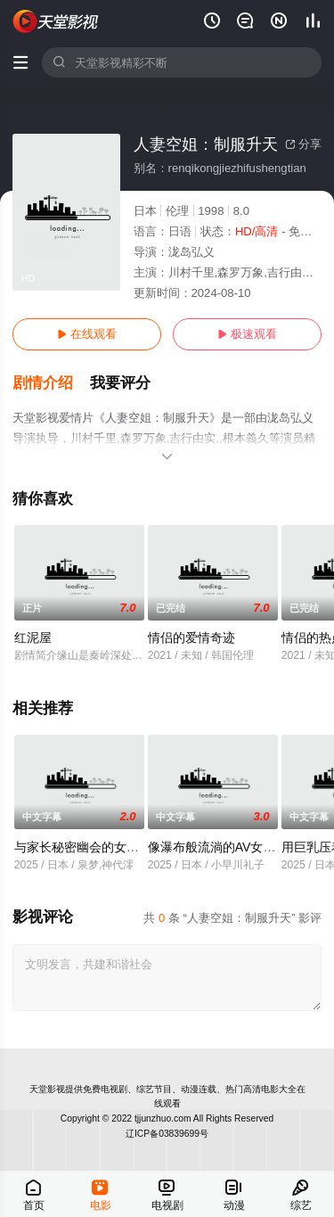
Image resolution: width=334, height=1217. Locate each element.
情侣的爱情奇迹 (191, 637)
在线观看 (87, 334)
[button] (51, 383)
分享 (303, 144)
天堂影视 (47, 1089)
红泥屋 (33, 637)
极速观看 (247, 334)
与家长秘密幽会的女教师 (82, 847)
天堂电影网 (56, 21)
